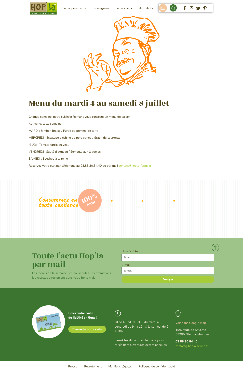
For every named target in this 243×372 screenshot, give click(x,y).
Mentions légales (120, 366)
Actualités (146, 8)
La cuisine (123, 8)
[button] (173, 8)
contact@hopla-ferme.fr (135, 166)
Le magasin (101, 8)
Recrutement (93, 366)
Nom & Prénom (132, 251)
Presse (72, 366)
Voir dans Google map (191, 323)
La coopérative (74, 8)
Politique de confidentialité (157, 366)
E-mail (126, 265)
